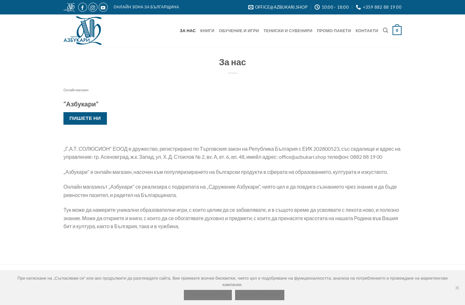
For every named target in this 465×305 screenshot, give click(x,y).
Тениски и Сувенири (287, 30)
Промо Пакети (334, 30)
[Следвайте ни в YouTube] (103, 7)
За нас (188, 30)
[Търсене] (385, 30)
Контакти (367, 30)
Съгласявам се (208, 295)
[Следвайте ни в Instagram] (93, 7)
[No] (457, 289)
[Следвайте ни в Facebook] (82, 7)
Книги (207, 30)
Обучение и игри (239, 30)
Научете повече (259, 295)
